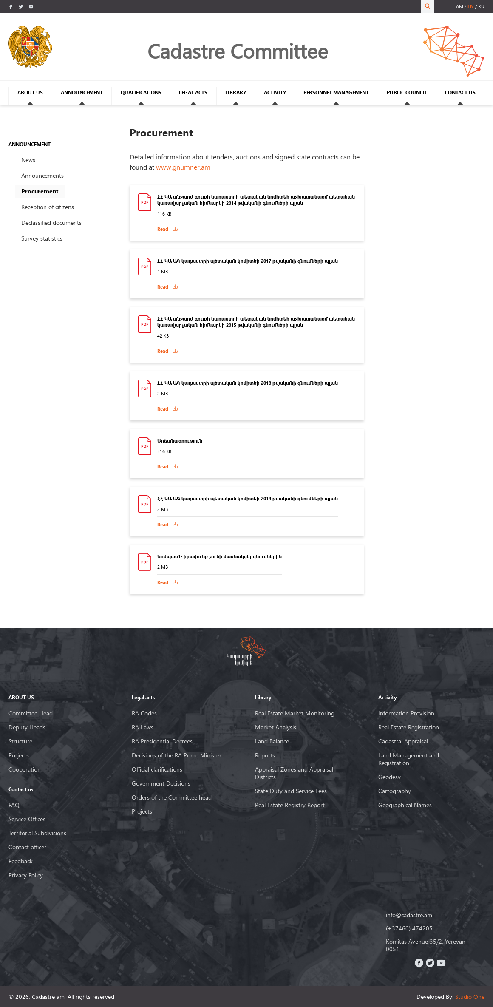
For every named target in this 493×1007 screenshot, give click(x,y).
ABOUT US (30, 92)
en (471, 6)
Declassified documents (51, 222)
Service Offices (26, 819)
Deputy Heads (26, 727)
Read (162, 229)
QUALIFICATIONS (141, 92)
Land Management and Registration (408, 759)
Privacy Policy (25, 875)
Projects (18, 755)
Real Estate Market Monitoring (294, 713)
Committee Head (30, 713)
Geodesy (389, 777)
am (459, 6)
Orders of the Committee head (172, 797)
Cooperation (24, 769)
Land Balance (272, 741)
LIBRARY (235, 92)
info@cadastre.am (409, 915)
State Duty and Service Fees (291, 791)
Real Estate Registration (408, 727)
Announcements (42, 175)
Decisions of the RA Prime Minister (176, 755)
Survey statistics (41, 238)
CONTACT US (460, 92)
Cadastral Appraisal (403, 741)
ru (481, 6)
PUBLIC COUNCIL (407, 92)
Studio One (469, 997)
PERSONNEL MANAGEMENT (336, 92)
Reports (265, 755)
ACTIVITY (275, 92)
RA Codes (144, 713)
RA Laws (142, 727)
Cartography (394, 791)
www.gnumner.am (183, 166)
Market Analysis (275, 727)
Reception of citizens (47, 207)
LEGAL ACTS (193, 92)
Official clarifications (157, 769)
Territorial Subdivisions (37, 833)
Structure (20, 741)
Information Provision (406, 713)
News (28, 160)
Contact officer (27, 847)
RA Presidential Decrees (162, 741)
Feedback (20, 861)
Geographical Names (405, 805)
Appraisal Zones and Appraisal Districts (294, 773)
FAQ (14, 805)
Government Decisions (161, 783)
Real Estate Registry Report (290, 805)
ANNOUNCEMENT (82, 92)
